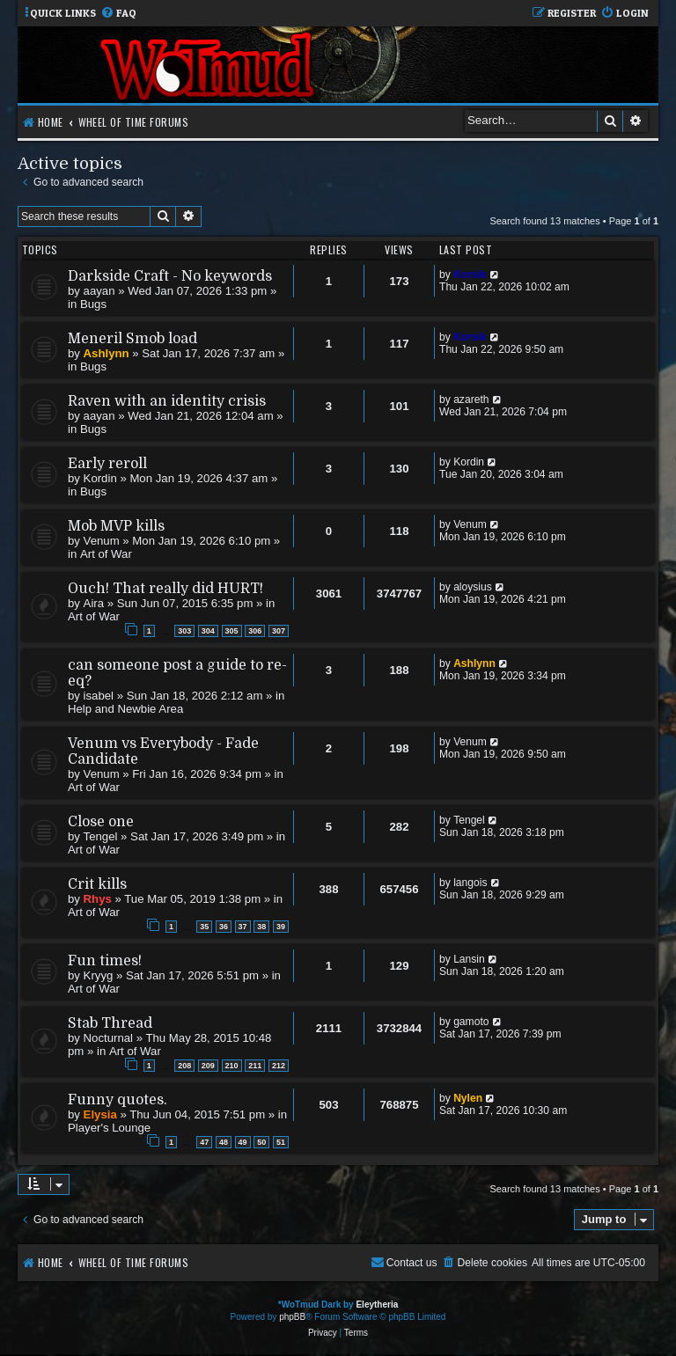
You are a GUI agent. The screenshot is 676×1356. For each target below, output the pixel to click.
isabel (99, 695)
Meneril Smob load (132, 339)
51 (280, 1142)
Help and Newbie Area (125, 708)
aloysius (472, 587)
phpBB (292, 1317)
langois (470, 882)
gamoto (471, 1021)
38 (261, 926)
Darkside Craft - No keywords (170, 276)
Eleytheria (377, 1304)
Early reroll (107, 464)
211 (254, 1065)
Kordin (100, 478)
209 (208, 1065)
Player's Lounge (109, 1127)
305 (232, 631)
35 (204, 926)
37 (243, 926)
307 (278, 631)
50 (261, 1142)
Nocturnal (108, 1037)
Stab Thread (110, 1023)
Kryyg (99, 975)
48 (223, 1142)
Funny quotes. (117, 1100)
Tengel (101, 836)
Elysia (100, 1114)
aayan (99, 290)
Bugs (93, 304)
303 (184, 631)
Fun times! (105, 961)
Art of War (106, 554)
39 (280, 926)
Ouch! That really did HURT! (165, 589)
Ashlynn (106, 353)
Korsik (470, 274)
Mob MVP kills (116, 526)
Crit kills (97, 884)
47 (204, 1142)
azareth (471, 399)
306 (254, 631)
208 (184, 1065)
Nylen (467, 1098)
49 (243, 1142)
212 (278, 1065)
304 (208, 631)
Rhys (98, 898)
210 (232, 1065)
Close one (101, 822)
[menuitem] (118, 14)
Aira (94, 603)
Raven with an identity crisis (167, 401)
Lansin (469, 959)
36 (223, 926)
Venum (102, 540)
